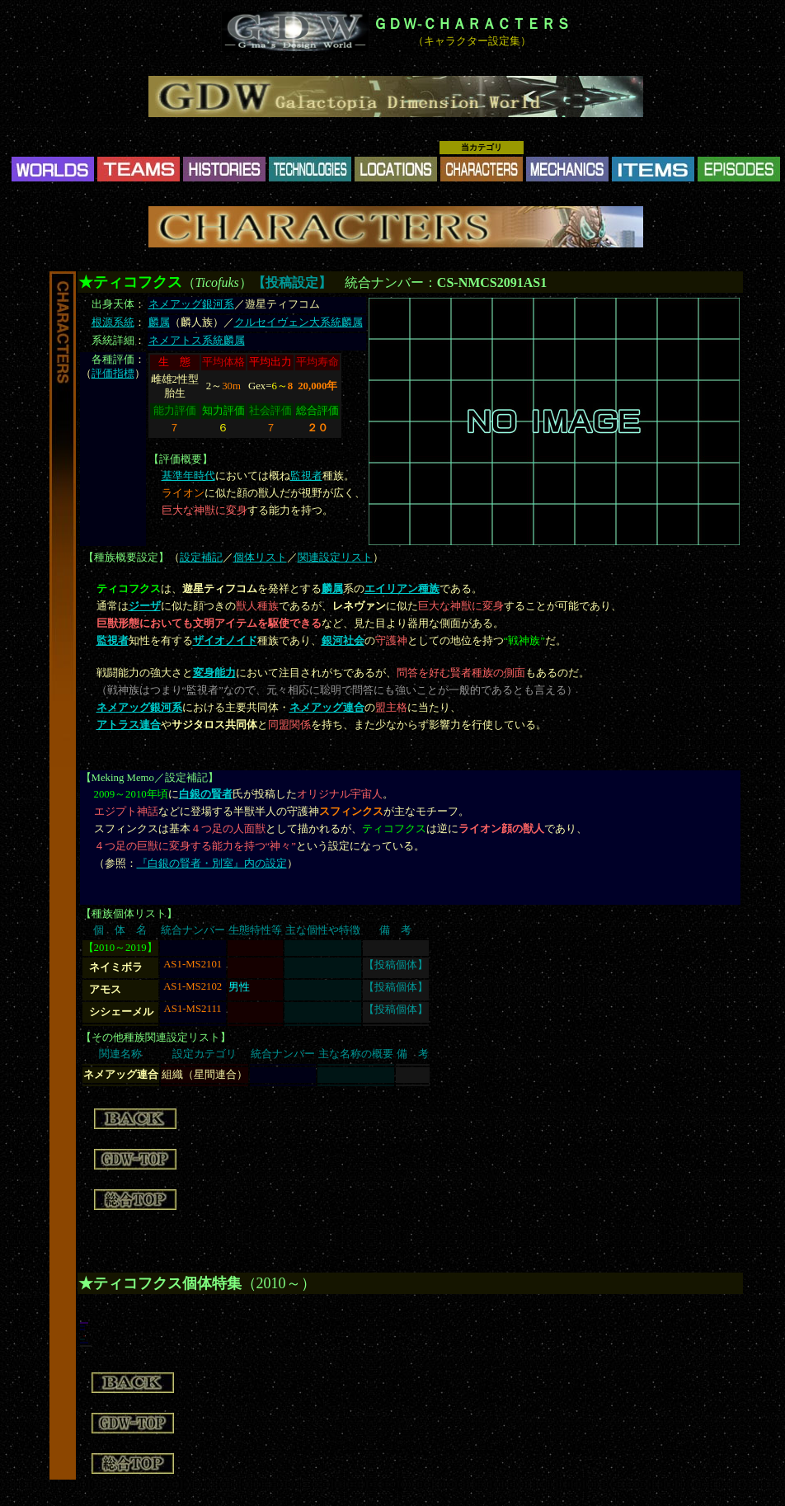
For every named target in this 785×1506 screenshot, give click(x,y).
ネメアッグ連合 (326, 707)
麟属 (159, 322)
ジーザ (145, 606)
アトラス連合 (128, 725)
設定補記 (201, 557)
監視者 (306, 476)
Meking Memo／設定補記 (150, 778)
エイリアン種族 (402, 589)
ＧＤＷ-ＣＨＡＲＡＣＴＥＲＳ (472, 24)
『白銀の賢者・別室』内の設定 (212, 863)
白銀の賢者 (206, 794)
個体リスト (260, 557)
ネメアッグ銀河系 (191, 304)
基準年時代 (188, 476)
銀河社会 (343, 641)
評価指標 (113, 373)
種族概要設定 (126, 557)
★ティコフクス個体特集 (160, 1283)
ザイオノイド (225, 641)
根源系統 (113, 322)
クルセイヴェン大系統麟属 (298, 322)
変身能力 (214, 673)
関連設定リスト (335, 557)
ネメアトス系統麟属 (196, 340)
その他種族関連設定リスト (156, 1037)
